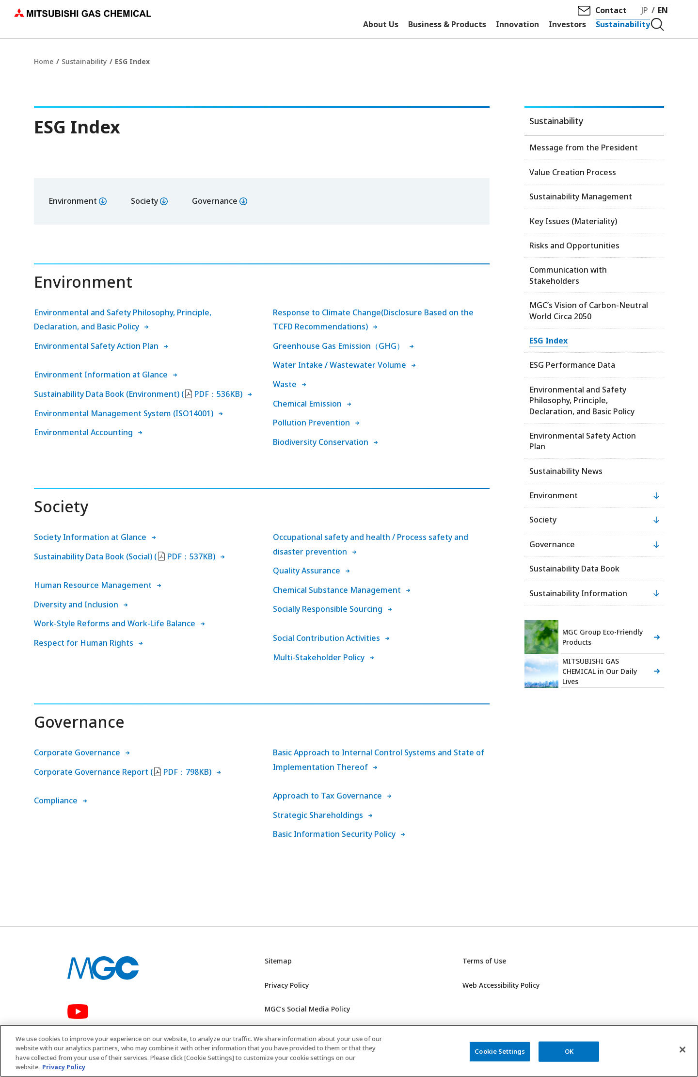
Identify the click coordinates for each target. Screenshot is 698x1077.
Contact (614, 15)
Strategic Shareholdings (318, 815)
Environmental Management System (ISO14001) (123, 413)
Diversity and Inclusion (76, 604)
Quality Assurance (306, 570)
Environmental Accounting (83, 432)
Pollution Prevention (311, 422)
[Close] (682, 1050)
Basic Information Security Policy (334, 834)
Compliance (56, 800)
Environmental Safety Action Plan (96, 346)
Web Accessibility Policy (500, 985)
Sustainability (84, 61)
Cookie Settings (500, 1051)
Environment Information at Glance (101, 374)
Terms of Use (484, 960)
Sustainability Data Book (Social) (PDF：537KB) (124, 556)
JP (648, 15)
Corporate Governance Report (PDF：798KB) (122, 772)
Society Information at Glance (90, 537)
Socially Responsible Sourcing (327, 609)
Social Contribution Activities (326, 638)
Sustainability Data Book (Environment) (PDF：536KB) (138, 394)
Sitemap (278, 960)
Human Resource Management (93, 585)
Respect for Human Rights (83, 642)
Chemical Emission (307, 403)
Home (43, 61)
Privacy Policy (287, 985)
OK (569, 1051)
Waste (285, 384)
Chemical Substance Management (337, 590)
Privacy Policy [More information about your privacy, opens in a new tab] (63, 1067)
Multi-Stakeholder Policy (319, 657)
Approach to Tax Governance (327, 795)
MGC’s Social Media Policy (307, 1008)
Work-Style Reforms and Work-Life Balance (114, 623)
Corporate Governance (77, 752)
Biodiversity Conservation (320, 442)
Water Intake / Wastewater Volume (339, 364)
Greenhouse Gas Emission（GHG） (338, 346)
